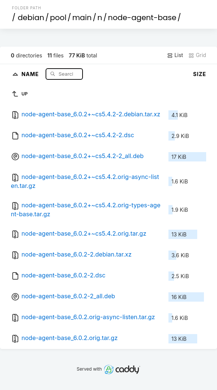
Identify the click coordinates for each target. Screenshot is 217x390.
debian (31, 17)
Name (30, 73)
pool (58, 17)
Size (199, 74)
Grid (197, 55)
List (175, 55)
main (82, 17)
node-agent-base (142, 17)
